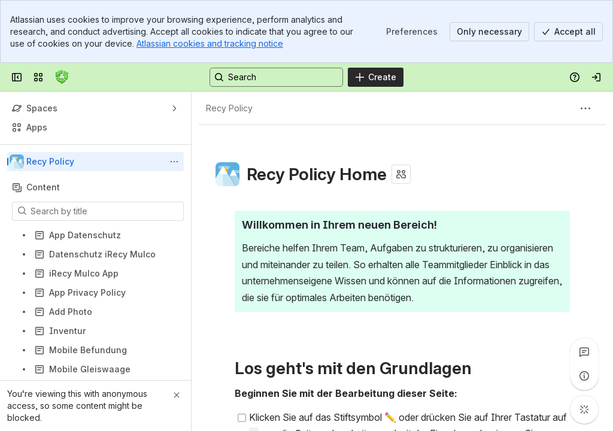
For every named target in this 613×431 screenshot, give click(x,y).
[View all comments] (584, 352)
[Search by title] (105, 211)
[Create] (375, 77)
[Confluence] (62, 77)
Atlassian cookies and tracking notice (209, 43)
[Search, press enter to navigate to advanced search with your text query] (276, 77)
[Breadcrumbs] (229, 108)
